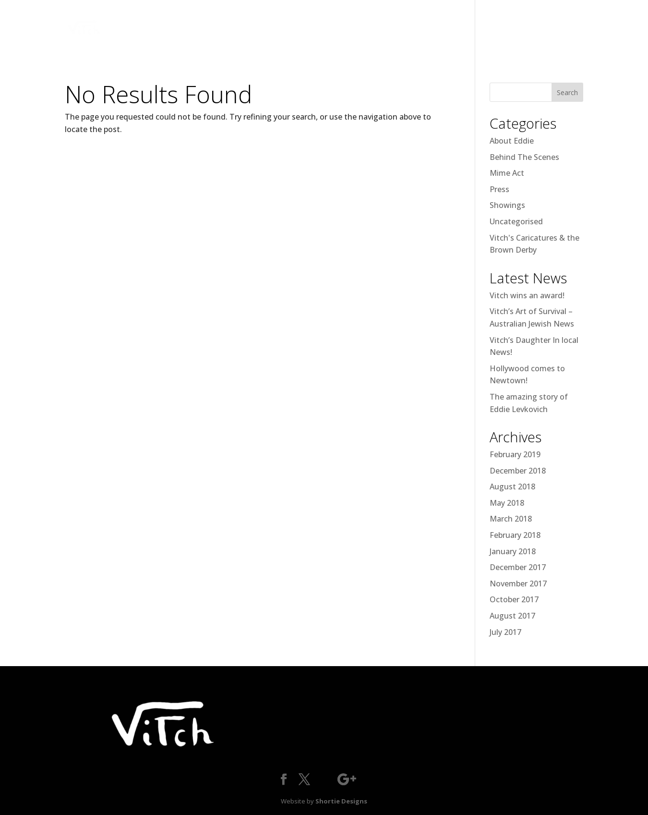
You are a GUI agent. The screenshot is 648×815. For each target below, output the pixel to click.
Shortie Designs (341, 801)
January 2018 (513, 551)
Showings (507, 205)
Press (499, 189)
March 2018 (511, 518)
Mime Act (507, 173)
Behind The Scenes (524, 157)
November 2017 (518, 583)
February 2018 (515, 535)
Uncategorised (516, 221)
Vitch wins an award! (527, 295)
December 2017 (518, 567)
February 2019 (515, 454)
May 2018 (507, 503)
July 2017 (505, 632)
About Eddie (512, 140)
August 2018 (512, 486)
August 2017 (512, 615)
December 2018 (518, 470)
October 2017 (514, 599)
